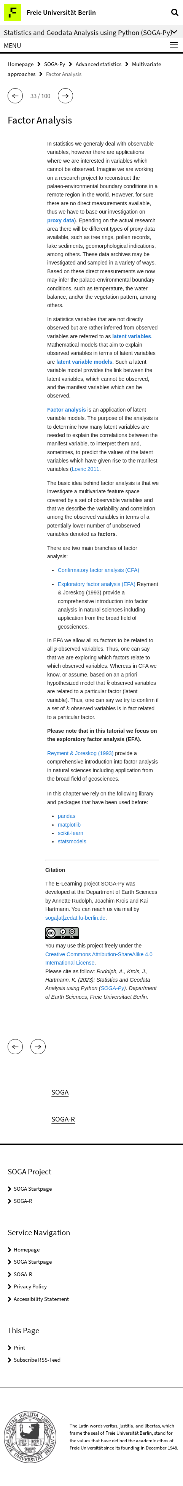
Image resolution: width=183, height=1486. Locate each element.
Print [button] (19, 1347)
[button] (15, 95)
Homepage (20, 64)
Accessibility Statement (41, 1298)
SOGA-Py (54, 64)
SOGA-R (23, 1200)
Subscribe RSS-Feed (37, 1359)
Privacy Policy (30, 1286)
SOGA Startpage (33, 1188)
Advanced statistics (98, 64)
